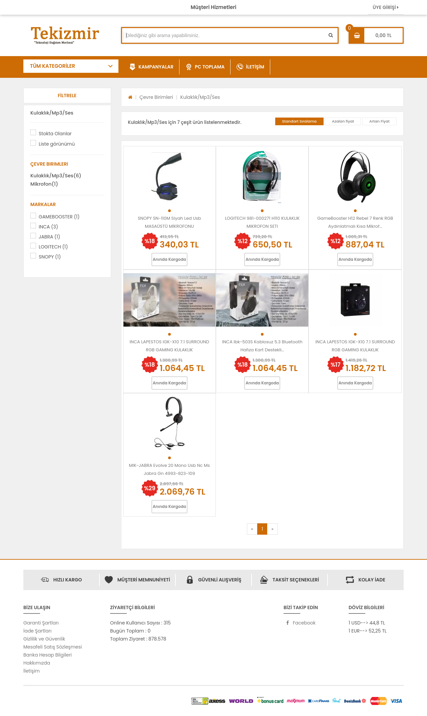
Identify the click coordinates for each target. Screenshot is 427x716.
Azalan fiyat (343, 121)
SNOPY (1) (50, 256)
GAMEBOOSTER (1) (59, 216)
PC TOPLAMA (205, 67)
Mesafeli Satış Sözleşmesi (52, 647)
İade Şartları (37, 631)
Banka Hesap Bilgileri (47, 655)
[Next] (272, 529)
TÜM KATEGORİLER (52, 65)
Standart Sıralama (299, 121)
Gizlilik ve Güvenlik (44, 639)
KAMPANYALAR (151, 67)
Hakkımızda (36, 663)
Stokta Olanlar (55, 133)
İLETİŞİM (250, 67)
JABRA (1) (49, 236)
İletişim (31, 671)
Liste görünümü (57, 144)
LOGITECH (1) (53, 246)
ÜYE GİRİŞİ (386, 7)
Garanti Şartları (41, 622)
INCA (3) (48, 226)
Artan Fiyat (379, 121)
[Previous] (252, 529)
